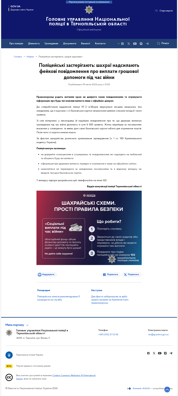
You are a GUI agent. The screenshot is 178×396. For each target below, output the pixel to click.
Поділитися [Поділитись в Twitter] (133, 275)
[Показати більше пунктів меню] (118, 43)
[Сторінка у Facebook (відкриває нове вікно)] (122, 43)
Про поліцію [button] (16, 43)
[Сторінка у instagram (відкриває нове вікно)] (141, 43)
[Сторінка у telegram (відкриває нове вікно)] (147, 43)
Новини (30, 57)
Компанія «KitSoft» (142, 388)
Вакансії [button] (85, 43)
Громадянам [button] (51, 43)
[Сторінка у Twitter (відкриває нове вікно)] (128, 43)
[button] (17, 325)
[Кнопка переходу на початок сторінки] (167, 389)
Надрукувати (48, 275)
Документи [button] (69, 43)
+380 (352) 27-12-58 (108, 334)
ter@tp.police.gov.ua (158, 334)
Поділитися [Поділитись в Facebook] (112, 275)
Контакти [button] (100, 43)
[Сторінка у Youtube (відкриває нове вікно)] (135, 43)
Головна (18, 57)
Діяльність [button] (34, 43)
